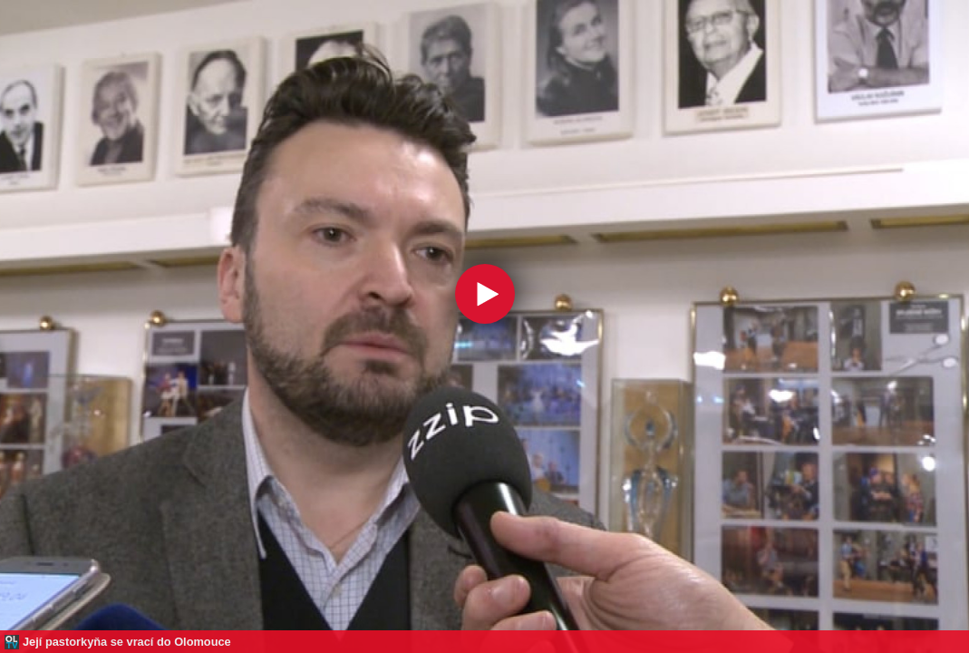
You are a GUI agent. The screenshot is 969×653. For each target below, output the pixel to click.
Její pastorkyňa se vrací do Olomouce (127, 641)
